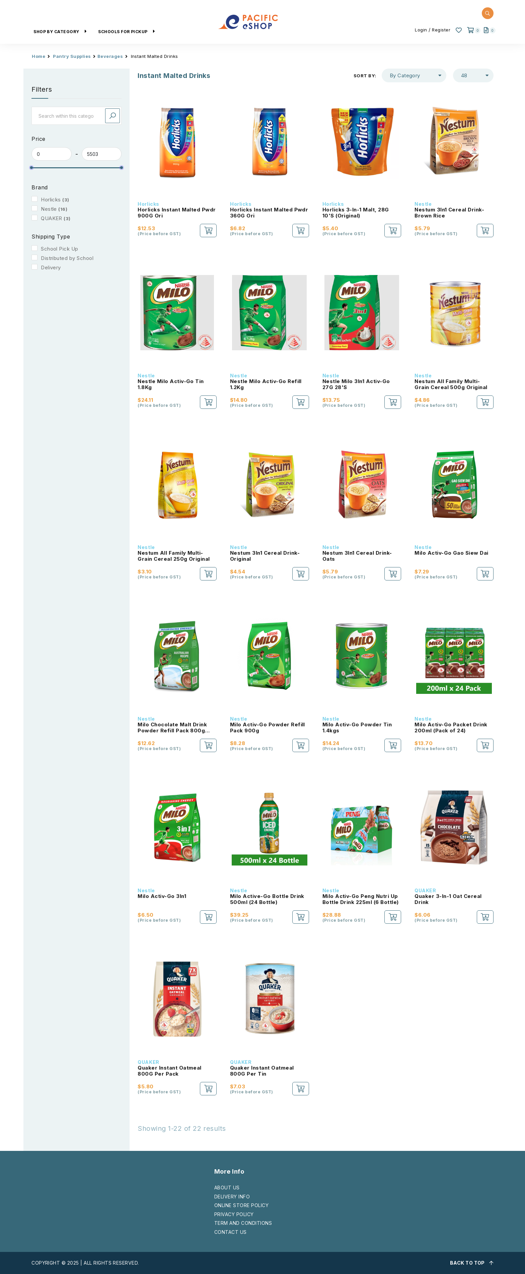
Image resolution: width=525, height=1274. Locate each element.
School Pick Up (59, 249)
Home (38, 56)
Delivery (51, 267)
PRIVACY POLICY (234, 1214)
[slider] (31, 167)
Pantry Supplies (72, 56)
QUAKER (51, 218)
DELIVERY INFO (232, 1196)
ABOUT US (227, 1187)
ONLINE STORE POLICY (241, 1205)
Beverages (110, 56)
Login (421, 29)
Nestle (49, 209)
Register (441, 29)
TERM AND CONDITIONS (243, 1223)
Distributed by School (67, 258)
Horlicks (51, 199)
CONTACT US (230, 1232)
